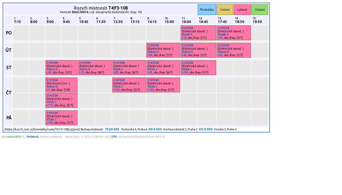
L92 (149, 72)
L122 (116, 89)
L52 (220, 55)
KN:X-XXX (155, 129)
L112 (49, 105)
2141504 (187, 28)
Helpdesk (32, 136)
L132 (150, 89)
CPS (114, 136)
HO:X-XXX (205, 129)
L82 (115, 72)
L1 (48, 89)
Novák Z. (187, 34)
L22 (220, 37)
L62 (48, 72)
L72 (81, 72)
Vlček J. (118, 69)
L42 (184, 55)
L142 (49, 122)
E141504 (52, 80)
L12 (184, 37)
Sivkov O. (153, 51)
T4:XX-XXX (112, 129)
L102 (185, 72)
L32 (149, 55)
